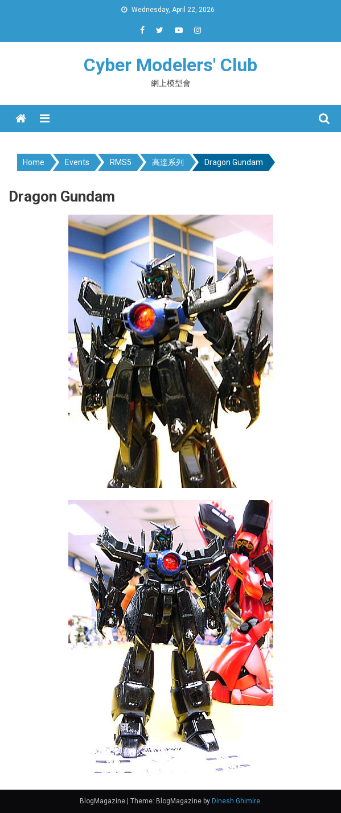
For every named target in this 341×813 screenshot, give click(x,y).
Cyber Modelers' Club (170, 65)
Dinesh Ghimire (236, 801)
